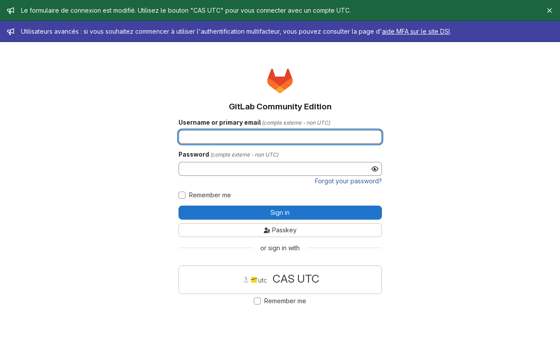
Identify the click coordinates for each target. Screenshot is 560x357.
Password (194, 154)
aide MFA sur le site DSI (416, 31)
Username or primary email (220, 122)
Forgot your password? (348, 181)
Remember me (210, 195)
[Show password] (375, 169)
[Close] (549, 10)
